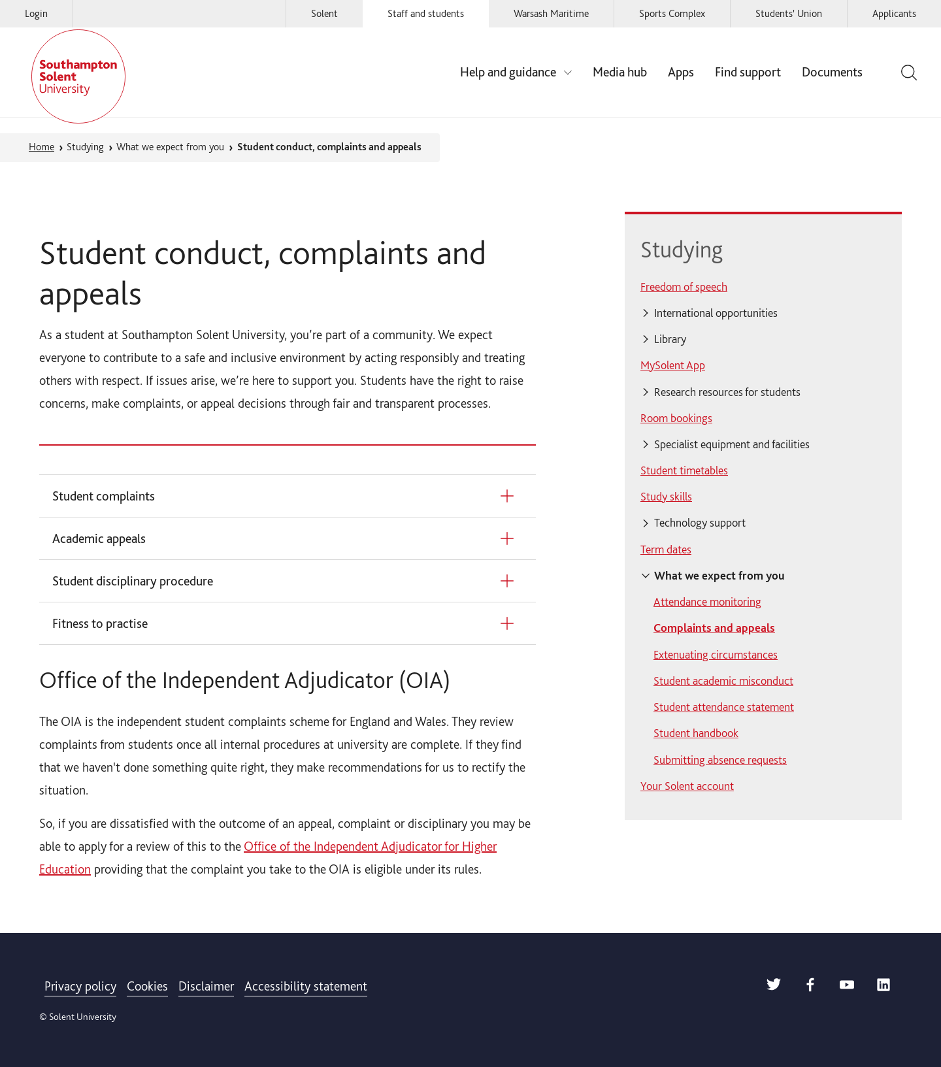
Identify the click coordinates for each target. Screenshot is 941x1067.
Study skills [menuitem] (666, 496)
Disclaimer (206, 986)
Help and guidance (508, 72)
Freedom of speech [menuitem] (683, 286)
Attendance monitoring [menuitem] (707, 601)
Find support (748, 72)
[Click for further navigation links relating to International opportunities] (763, 313)
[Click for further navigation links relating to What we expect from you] (763, 576)
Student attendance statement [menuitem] (723, 707)
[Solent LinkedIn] (883, 987)
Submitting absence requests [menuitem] (720, 759)
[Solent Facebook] (810, 987)
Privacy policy (80, 986)
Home (41, 147)
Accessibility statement (305, 986)
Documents (832, 72)
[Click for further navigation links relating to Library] (763, 339)
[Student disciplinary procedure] (285, 581)
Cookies (147, 986)
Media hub (620, 72)
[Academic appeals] (285, 538)
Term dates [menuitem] (665, 549)
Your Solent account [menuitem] (687, 786)
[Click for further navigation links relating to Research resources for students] (763, 392)
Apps (681, 72)
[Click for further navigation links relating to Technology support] (763, 523)
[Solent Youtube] (847, 987)
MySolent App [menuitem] (672, 365)
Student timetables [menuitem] (684, 470)
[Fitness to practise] (285, 623)
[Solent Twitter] (774, 987)
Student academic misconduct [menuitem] (723, 680)
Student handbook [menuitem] (695, 733)
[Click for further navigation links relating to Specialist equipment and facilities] (763, 444)
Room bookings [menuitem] (676, 418)
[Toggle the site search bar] (907, 72)
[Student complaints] (285, 496)
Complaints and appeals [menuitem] (714, 627)
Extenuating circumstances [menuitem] (715, 654)
